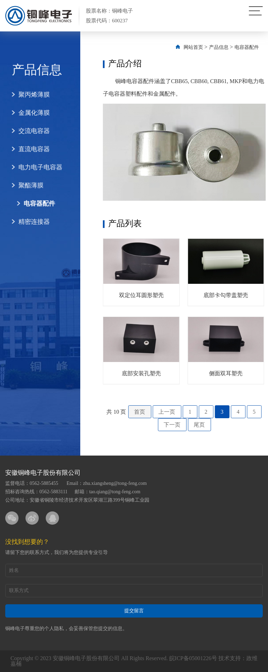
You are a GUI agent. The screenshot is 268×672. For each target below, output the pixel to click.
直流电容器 (28, 149)
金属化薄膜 (28, 112)
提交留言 (134, 610)
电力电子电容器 (35, 167)
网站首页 (205, 47)
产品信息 (230, 47)
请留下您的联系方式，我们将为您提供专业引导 (56, 552)
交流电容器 (28, 130)
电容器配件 (34, 203)
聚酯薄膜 (25, 185)
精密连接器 (28, 221)
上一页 (179, 412)
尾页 (211, 425)
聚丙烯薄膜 (28, 94)
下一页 (184, 425)
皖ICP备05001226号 (193, 658)
